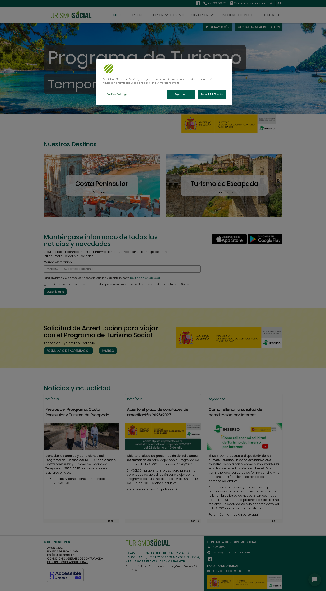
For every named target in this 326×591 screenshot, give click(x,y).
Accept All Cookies (211, 94)
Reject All (180, 94)
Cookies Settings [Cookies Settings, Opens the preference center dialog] (116, 94)
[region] (164, 82)
